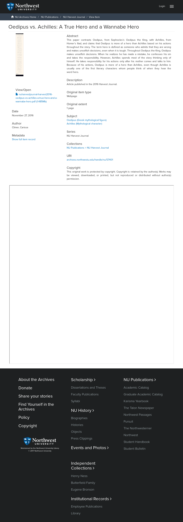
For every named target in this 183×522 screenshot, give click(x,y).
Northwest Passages (138, 415)
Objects (76, 432)
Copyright (27, 425)
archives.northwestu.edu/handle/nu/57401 (90, 159)
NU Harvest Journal (74, 17)
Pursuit (128, 421)
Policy (24, 417)
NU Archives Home (25, 17)
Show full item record (23, 139)
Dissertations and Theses (88, 387)
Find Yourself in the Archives (36, 407)
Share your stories (35, 396)
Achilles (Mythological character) (84, 123)
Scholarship (83, 379)
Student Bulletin (135, 449)
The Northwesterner (138, 428)
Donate (25, 388)
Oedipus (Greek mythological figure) (86, 120)
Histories (77, 425)
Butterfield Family (83, 483)
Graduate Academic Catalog (143, 394)
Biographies (79, 418)
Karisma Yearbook (136, 401)
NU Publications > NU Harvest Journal (88, 147)
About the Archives (36, 379)
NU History (82, 410)
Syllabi (75, 401)
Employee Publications (86, 506)
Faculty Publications (85, 394)
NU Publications (49, 17)
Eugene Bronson (82, 489)
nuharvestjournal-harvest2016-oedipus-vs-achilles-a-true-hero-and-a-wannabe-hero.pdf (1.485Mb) (36, 98)
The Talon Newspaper (139, 408)
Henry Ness (79, 476)
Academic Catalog (136, 387)
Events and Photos (90, 447)
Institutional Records (91, 498)
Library (75, 513)
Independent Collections (83, 466)
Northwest (131, 435)
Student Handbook (137, 442)
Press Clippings (81, 438)
